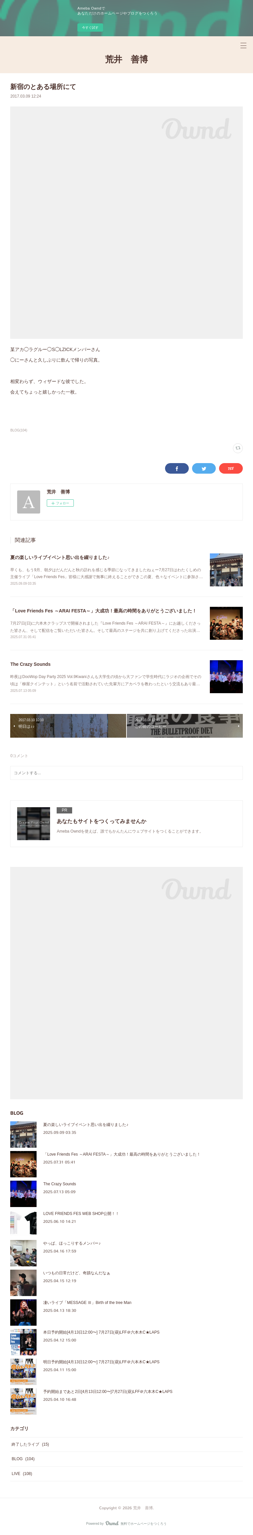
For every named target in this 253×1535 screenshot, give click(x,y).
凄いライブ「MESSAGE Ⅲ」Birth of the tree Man (87, 1302)
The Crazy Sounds (30, 664)
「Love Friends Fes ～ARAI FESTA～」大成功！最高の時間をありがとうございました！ (103, 610)
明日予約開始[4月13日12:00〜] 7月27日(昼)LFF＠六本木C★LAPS (101, 1362)
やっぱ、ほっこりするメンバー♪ (71, 1243)
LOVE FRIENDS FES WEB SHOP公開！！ (81, 1213)
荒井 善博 (126, 59)
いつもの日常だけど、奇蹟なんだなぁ (76, 1273)
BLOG (23, 1459)
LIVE (22, 1473)
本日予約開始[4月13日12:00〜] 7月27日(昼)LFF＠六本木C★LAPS (101, 1332)
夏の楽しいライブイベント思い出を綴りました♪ (59, 557)
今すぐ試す (90, 27)
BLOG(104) (18, 430)
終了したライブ (30, 1444)
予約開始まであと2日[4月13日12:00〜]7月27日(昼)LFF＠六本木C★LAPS (107, 1391)
